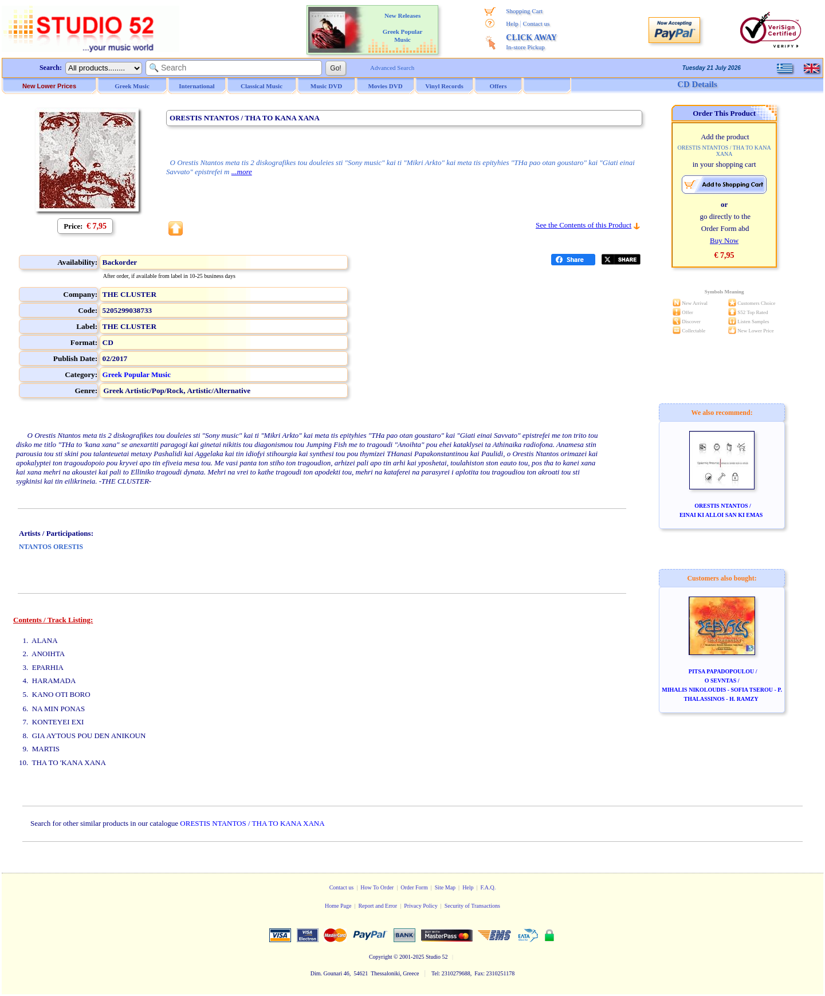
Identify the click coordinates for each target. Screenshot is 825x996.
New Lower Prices (49, 86)
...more (241, 171)
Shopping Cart (524, 10)
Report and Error (377, 906)
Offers (498, 86)
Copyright (380, 957)
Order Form (414, 887)
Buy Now (724, 240)
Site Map (445, 887)
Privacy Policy (421, 906)
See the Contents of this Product (583, 225)
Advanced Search (392, 67)
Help (512, 23)
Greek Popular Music (137, 374)
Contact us (536, 23)
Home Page (338, 906)
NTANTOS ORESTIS (51, 547)
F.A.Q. (488, 887)
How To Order (377, 887)
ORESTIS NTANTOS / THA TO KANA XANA (252, 823)
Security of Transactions (472, 906)
